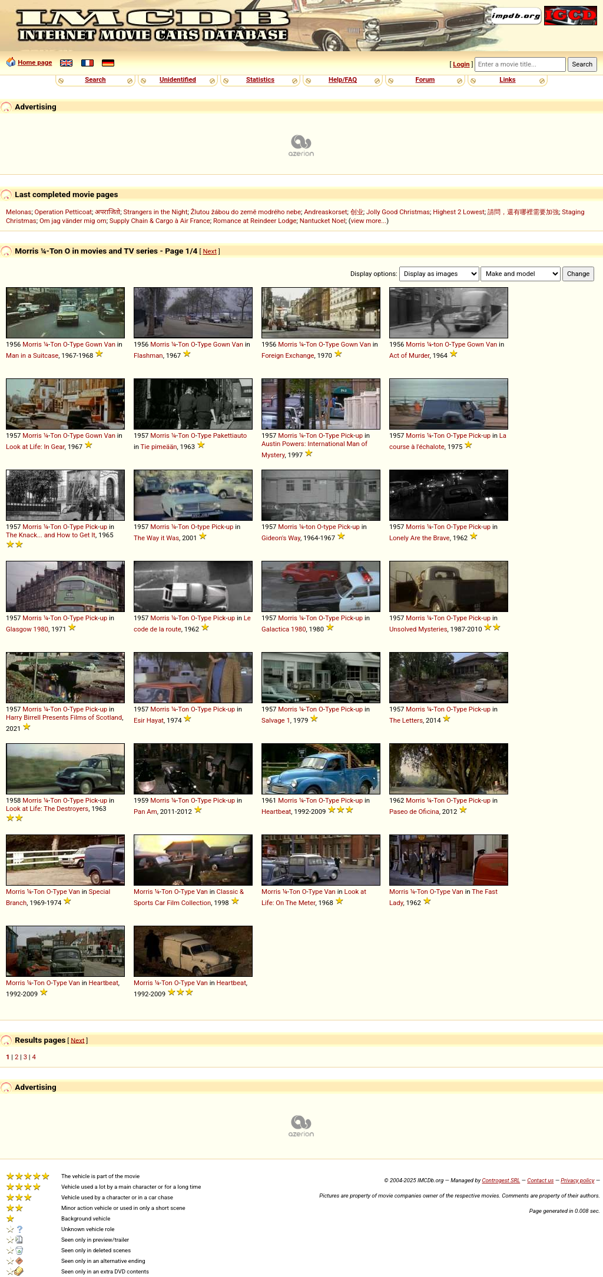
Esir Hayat (149, 720)
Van (109, 344)
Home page (35, 62)
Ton (55, 344)
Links (507, 79)
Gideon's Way (280, 538)
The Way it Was (156, 538)
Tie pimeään (159, 447)
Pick (347, 435)
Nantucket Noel (323, 221)
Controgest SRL (501, 1180)
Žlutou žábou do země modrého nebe (246, 212)
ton (438, 344)
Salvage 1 (275, 720)
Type (76, 344)
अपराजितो (107, 212)
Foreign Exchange (287, 355)
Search (95, 79)
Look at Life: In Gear (35, 447)
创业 (356, 212)
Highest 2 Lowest (459, 212)
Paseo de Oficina (414, 811)
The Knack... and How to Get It (50, 535)
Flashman (148, 355)
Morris (32, 344)
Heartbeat (276, 811)
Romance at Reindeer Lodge (255, 221)
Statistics (260, 79)
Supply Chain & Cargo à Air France (160, 221)
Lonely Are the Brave (419, 538)
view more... (369, 221)
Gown (93, 344)
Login (461, 64)
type (203, 527)
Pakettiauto (230, 435)
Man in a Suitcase (32, 355)
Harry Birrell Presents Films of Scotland (64, 717)
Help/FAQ (343, 79)
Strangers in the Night (155, 212)
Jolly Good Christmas (398, 212)
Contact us (540, 1180)
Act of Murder (409, 355)
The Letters (406, 720)
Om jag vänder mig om (73, 221)
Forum (425, 79)
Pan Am (145, 811)
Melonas (18, 212)
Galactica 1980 (283, 629)
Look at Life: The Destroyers (47, 808)
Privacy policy (577, 1180)
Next (209, 251)
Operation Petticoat (63, 212)
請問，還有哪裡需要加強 (523, 212)
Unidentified (178, 79)
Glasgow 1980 (27, 629)
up (359, 435)
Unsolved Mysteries (418, 629)
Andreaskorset (325, 212)
